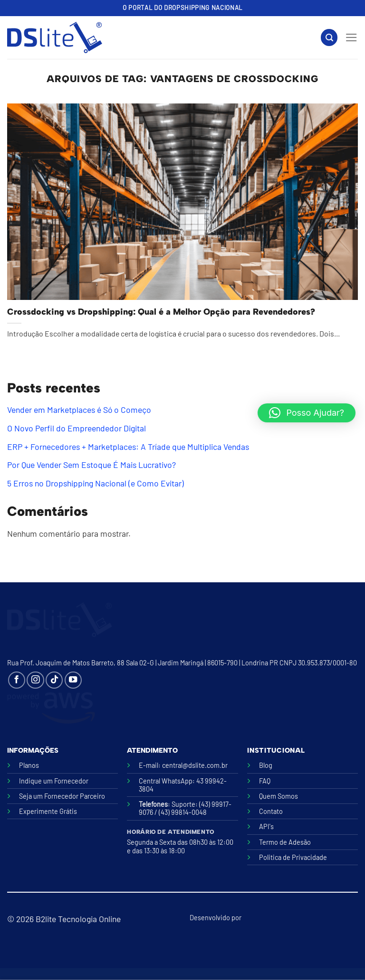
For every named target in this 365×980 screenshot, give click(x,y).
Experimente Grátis (48, 811)
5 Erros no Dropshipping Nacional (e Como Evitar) (95, 483)
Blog (265, 765)
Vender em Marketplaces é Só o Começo (79, 409)
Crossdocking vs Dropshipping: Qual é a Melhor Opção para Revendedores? (161, 312)
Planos (29, 765)
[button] (306, 412)
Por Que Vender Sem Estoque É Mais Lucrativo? (91, 464)
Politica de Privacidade (293, 857)
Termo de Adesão (285, 842)
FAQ (264, 781)
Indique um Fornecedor (53, 781)
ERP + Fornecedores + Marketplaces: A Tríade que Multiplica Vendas (128, 446)
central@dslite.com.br (195, 765)
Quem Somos (278, 796)
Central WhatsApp (165, 781)
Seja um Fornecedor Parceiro (62, 796)
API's (266, 826)
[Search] (329, 37)
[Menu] (351, 37)
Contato (271, 811)
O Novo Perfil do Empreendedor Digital (76, 428)
